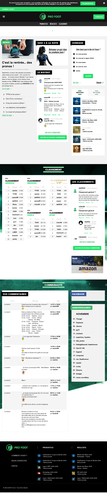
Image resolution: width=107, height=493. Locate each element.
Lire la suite (5, 88)
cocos (78, 378)
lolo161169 (80, 349)
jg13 (14, 222)
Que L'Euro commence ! (14, 99)
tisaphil (58, 236)
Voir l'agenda (6, 34)
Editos (14, 467)
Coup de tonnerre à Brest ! (15, 103)
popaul (59, 201)
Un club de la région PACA (85, 58)
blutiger (79, 374)
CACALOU (82, 237)
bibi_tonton (80, 341)
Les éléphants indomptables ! (16, 107)
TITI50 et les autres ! (13, 94)
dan (14, 225)
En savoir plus (87, 3)
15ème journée (56, 468)
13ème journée (56, 480)
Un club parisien (81, 54)
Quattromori (84, 360)
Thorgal (79, 319)
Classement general (86, 211)
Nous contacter (19, 461)
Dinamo (79, 371)
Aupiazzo (79, 323)
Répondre (47, 93)
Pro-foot (17, 448)
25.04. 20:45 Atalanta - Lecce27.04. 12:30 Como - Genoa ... (54, 110)
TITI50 (15, 194)
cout (14, 218)
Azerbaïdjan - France (89, 103)
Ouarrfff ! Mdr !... (49, 121)
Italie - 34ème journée (51, 101)
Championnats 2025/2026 (53, 82)
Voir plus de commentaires (52, 132)
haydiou (87, 338)
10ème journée (56, 456)
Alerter (54, 93)
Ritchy (15, 204)
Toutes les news (7, 115)
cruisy (78, 367)
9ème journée (87, 113)
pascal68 (47, 78)
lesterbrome (92, 345)
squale (78, 363)
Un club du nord (81, 66)
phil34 (15, 239)
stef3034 (15, 201)
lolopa (15, 229)
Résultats (53, 24)
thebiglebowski (82, 345)
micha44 (79, 334)
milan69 (37, 204)
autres (78, 71)
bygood (79, 352)
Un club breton (81, 62)
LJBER (15, 232)
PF (53, 16)
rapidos (46, 119)
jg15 (77, 330)
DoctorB (15, 235)
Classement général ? (87, 192)
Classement (63, 24)
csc (77, 360)
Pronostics (44, 24)
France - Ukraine (88, 122)
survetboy (85, 378)
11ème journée (56, 474)
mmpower (80, 356)
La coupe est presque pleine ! (16, 112)
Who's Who (100, 383)
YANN (15, 211)
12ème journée (87, 131)
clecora (79, 327)
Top (59, 93)
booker (14, 208)
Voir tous (75, 82)
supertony (80, 338)
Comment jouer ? (19, 456)
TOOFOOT (15, 215)
